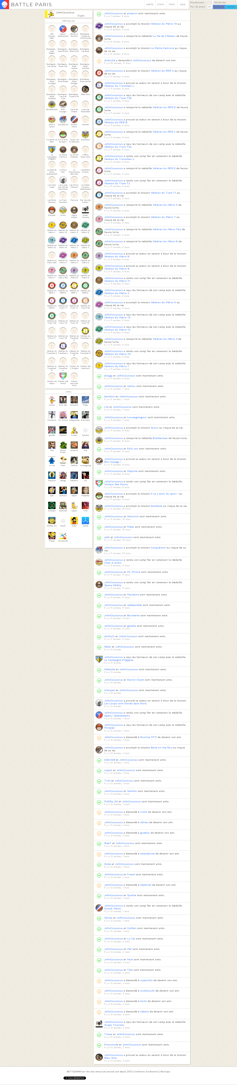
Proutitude (111, 1044)
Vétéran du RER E (164, 168)
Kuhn (143, 1001)
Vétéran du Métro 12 (117, 329)
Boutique (165, 1072)
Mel (129, 949)
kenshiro (110, 396)
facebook (219, 7)
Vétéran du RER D (164, 107)
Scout (154, 427)
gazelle (131, 625)
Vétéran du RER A (162, 70)
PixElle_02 (111, 801)
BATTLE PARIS (31, 4)
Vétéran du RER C (164, 131)
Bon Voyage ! (112, 461)
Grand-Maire (112, 908)
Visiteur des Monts (116, 484)
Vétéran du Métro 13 (117, 317)
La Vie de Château (164, 36)
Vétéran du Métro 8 (116, 256)
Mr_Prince (133, 572)
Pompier (109, 727)
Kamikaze (156, 506)
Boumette (133, 615)
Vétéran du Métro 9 (116, 268)
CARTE (149, 4)
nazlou (131, 386)
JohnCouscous (65, 12)
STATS (160, 4)
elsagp (108, 375)
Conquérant (158, 547)
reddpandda (134, 605)
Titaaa (108, 1034)
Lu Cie (131, 938)
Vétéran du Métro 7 (163, 217)
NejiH (107, 646)
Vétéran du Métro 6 (165, 241)
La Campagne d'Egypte (118, 660)
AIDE (183, 4)
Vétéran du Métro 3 (165, 339)
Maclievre (133, 594)
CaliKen (131, 928)
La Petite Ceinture (162, 48)
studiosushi (147, 990)
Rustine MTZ (148, 737)
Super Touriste (114, 1025)
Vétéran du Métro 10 (117, 354)
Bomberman (160, 438)
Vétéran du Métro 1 (116, 366)
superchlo (146, 980)
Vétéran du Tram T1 (163, 192)
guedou (145, 832)
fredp (130, 526)
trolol (143, 811)
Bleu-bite (110, 1057)
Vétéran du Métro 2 (116, 293)
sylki (107, 537)
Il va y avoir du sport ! (165, 493)
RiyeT (107, 843)
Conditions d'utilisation (146, 1072)
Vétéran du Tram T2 (117, 183)
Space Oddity (112, 585)
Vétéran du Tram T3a (117, 146)
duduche (109, 60)
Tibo (130, 969)
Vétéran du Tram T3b (117, 98)
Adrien (144, 822)
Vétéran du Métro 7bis (167, 229)
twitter (231, 7)
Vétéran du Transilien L (119, 85)
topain (108, 770)
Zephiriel (146, 884)
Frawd (131, 874)
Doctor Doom (135, 679)
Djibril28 (109, 759)
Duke (107, 864)
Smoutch (132, 516)
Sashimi (132, 791)
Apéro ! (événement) (117, 715)
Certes (108, 917)
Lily (106, 406)
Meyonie (132, 471)
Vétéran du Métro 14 (164, 23)
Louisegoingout (137, 417)
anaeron (132, 13)
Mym (130, 959)
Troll (107, 780)
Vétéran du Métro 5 (165, 204)
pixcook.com (113, 1072)
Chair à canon (112, 562)
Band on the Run (161, 747)
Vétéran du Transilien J (119, 159)
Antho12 (109, 636)
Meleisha (109, 669)
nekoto (144, 1011)
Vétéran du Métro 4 (163, 302)
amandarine (147, 853)
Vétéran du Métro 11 (117, 281)
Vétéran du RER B (115, 122)
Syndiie (131, 895)
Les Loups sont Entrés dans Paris (125, 703)
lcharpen (109, 690)
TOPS (172, 4)
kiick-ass (133, 448)
